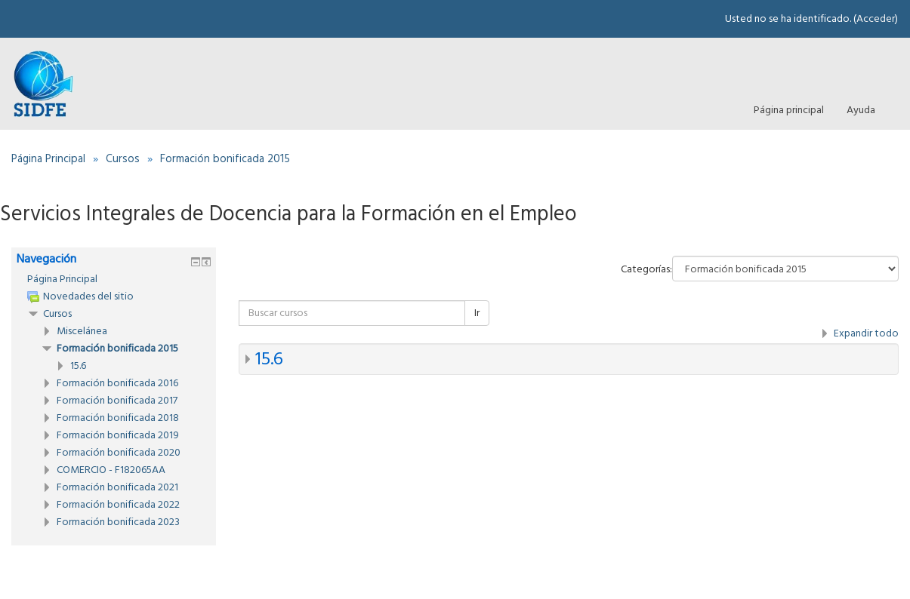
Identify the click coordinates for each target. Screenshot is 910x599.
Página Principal (62, 279)
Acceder (875, 18)
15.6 (269, 359)
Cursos (57, 313)
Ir (477, 313)
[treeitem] (113, 279)
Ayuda (861, 110)
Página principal (789, 110)
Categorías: (646, 269)
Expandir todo (866, 333)
